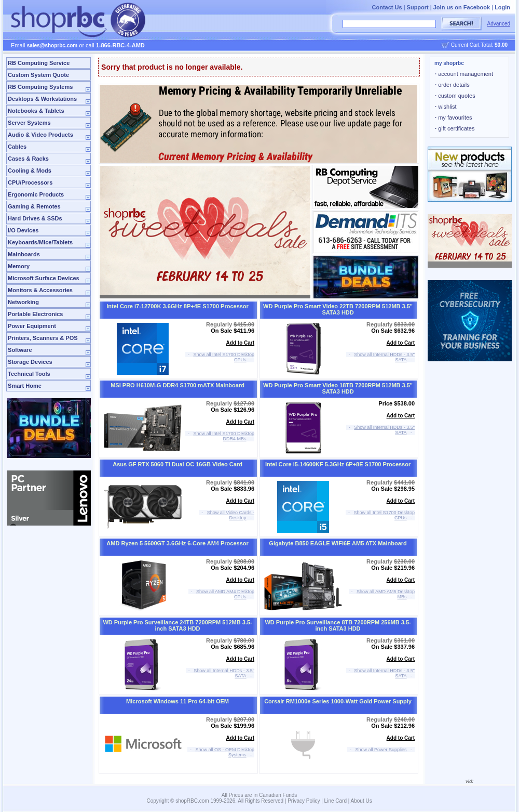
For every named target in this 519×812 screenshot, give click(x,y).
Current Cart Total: (479, 45)
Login (502, 7)
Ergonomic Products (36, 194)
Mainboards (24, 254)
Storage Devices (30, 362)
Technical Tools (29, 374)
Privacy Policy (304, 801)
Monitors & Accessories (40, 290)
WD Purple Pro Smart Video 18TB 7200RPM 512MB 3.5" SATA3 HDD (338, 388)
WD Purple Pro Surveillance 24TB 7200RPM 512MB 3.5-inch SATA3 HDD (177, 625)
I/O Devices (23, 230)
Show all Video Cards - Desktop (230, 515)
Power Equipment (32, 326)
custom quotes (455, 96)
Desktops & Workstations (42, 99)
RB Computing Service (39, 63)
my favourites (453, 117)
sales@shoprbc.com (52, 45)
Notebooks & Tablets (36, 111)
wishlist (446, 106)
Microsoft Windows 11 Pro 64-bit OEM (177, 701)
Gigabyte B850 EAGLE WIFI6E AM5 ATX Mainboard (337, 543)
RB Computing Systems (40, 87)
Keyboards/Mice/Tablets (40, 242)
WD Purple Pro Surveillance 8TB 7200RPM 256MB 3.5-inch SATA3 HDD (338, 625)
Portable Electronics (35, 314)
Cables (17, 146)
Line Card (335, 801)
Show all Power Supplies (381, 749)
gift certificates (454, 128)
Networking (23, 302)
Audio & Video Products (40, 135)
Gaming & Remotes (34, 206)
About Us (361, 801)
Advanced (498, 24)
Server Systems (29, 123)
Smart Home (25, 386)
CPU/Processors (30, 182)
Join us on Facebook (461, 7)
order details (452, 85)
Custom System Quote (38, 75)
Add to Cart (240, 343)
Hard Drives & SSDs (35, 218)
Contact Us (387, 7)
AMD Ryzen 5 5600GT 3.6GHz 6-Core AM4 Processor (177, 543)
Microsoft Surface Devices (43, 278)
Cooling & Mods (29, 170)
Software (20, 350)
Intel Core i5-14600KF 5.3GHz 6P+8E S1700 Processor (338, 464)
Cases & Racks (28, 158)
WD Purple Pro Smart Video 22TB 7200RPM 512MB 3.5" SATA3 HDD (338, 309)
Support (418, 7)
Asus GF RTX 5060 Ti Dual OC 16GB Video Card (177, 464)
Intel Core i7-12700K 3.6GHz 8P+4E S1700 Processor (177, 306)
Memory (19, 266)
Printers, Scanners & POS (43, 338)
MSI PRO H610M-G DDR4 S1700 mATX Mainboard (177, 385)
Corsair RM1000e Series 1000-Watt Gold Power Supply (338, 701)
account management (464, 74)
